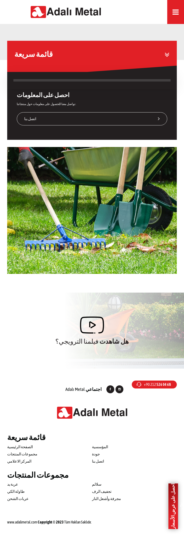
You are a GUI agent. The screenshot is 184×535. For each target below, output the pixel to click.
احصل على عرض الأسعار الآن (174, 506)
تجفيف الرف (101, 491)
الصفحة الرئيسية (20, 447)
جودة (96, 454)
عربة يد (12, 484)
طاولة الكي (16, 491)
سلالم (96, 484)
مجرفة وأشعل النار (106, 498)
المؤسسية (100, 447)
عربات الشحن (18, 498)
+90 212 (157, 384)
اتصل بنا (92, 118)
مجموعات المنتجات (22, 454)
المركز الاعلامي (19, 461)
